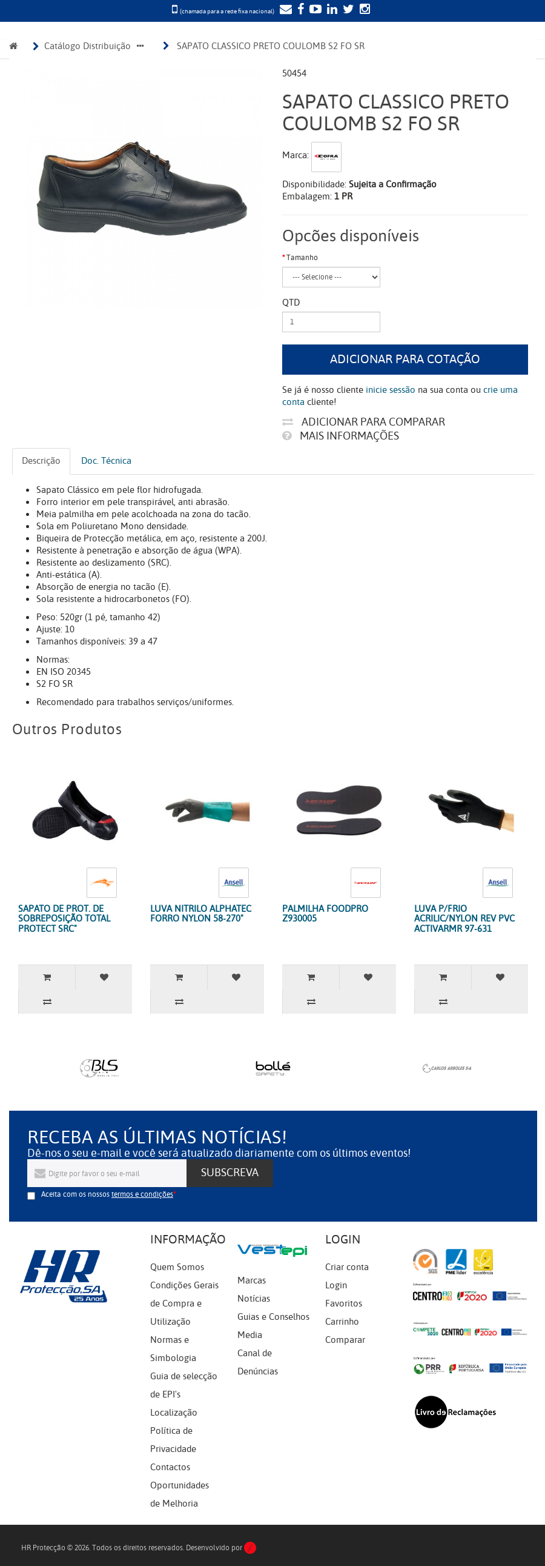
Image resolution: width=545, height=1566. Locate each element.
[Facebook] (299, 10)
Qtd (291, 302)
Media (249, 1335)
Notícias (253, 1298)
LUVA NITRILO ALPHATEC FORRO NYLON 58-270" (200, 914)
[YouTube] (314, 10)
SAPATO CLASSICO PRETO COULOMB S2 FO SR (271, 46)
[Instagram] (363, 10)
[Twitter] (347, 10)
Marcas (251, 1280)
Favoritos (343, 1303)
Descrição (41, 460)
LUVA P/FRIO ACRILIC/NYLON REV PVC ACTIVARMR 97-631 (464, 918)
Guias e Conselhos (273, 1316)
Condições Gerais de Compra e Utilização (184, 1303)
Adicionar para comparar (363, 422)
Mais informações (340, 436)
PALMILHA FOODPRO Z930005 (325, 914)
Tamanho (302, 257)
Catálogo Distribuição (87, 46)
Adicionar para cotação (405, 359)
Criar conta (347, 1267)
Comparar (345, 1340)
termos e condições (142, 1194)
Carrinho (342, 1321)
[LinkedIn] (330, 10)
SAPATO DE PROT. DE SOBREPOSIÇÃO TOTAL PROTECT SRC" (64, 918)
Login (336, 1285)
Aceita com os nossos (107, 1194)
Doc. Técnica (106, 460)
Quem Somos (177, 1267)
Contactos (170, 1467)
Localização (173, 1412)
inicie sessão (390, 390)
